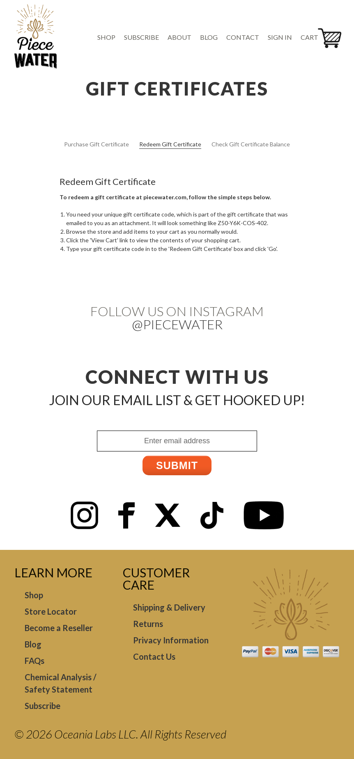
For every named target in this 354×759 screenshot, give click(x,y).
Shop (106, 37)
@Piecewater (177, 324)
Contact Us (154, 656)
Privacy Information (171, 640)
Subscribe (141, 37)
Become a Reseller (59, 628)
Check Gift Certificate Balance (250, 144)
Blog (209, 37)
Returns (148, 624)
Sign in (280, 37)
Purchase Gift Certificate (96, 144)
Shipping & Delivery (169, 607)
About (179, 37)
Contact (242, 37)
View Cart (104, 240)
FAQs (34, 661)
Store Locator (51, 611)
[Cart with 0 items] (312, 37)
